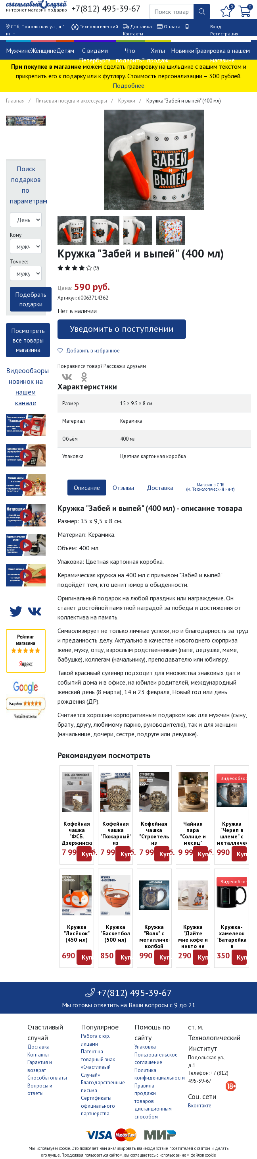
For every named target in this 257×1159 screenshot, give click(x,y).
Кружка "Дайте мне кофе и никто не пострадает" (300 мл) (194, 942)
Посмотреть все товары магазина (28, 340)
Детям (65, 50)
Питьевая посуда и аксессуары (71, 100)
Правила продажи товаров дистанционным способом (153, 1101)
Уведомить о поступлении (122, 328)
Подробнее (128, 85)
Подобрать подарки (30, 299)
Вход (215, 26)
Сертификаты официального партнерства (98, 1106)
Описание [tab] (87, 487)
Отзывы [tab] (123, 487)
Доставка (141, 26)
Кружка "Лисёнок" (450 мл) (77, 933)
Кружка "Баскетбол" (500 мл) (116, 933)
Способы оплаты (47, 1077)
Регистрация (224, 34)
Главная (15, 100)
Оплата (172, 26)
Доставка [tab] (160, 487)
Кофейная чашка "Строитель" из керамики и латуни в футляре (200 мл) (155, 846)
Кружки (126, 100)
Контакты (133, 34)
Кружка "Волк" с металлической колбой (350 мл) (159, 939)
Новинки (182, 50)
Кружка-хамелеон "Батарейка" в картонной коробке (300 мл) (233, 946)
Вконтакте (199, 1105)
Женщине (43, 50)
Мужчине (18, 50)
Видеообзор (234, 778)
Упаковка (145, 1046)
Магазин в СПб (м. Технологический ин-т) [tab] (210, 487)
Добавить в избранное (89, 350)
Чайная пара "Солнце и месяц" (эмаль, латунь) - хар (193, 842)
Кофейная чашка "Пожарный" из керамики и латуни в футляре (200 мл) (116, 846)
